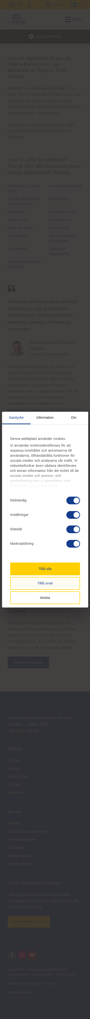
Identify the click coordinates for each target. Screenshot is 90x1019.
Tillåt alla (45, 569)
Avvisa (45, 598)
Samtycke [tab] (16, 417)
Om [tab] (74, 417)
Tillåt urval (45, 583)
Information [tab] (45, 417)
